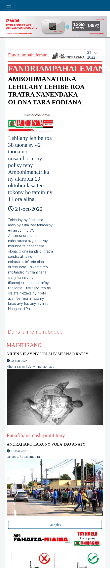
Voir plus (55, 524)
